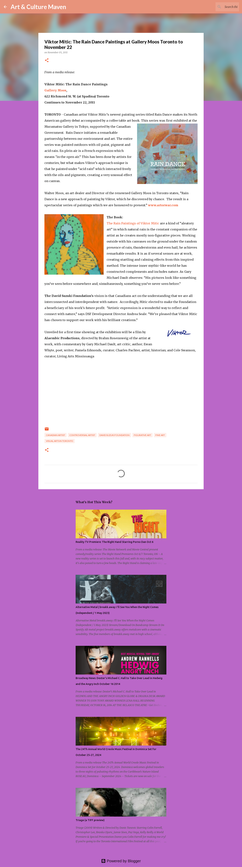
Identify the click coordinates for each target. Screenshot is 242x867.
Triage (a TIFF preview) (90, 820)
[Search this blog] (219, 6)
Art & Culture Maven (38, 6)
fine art (160, 435)
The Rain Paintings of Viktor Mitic (133, 223)
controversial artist (82, 435)
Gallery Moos (55, 90)
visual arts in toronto (59, 441)
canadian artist (55, 435)
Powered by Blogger (121, 861)
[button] (46, 60)
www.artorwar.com (163, 205)
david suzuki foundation (114, 435)
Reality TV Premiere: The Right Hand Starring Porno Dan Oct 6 (114, 541)
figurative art (142, 435)
